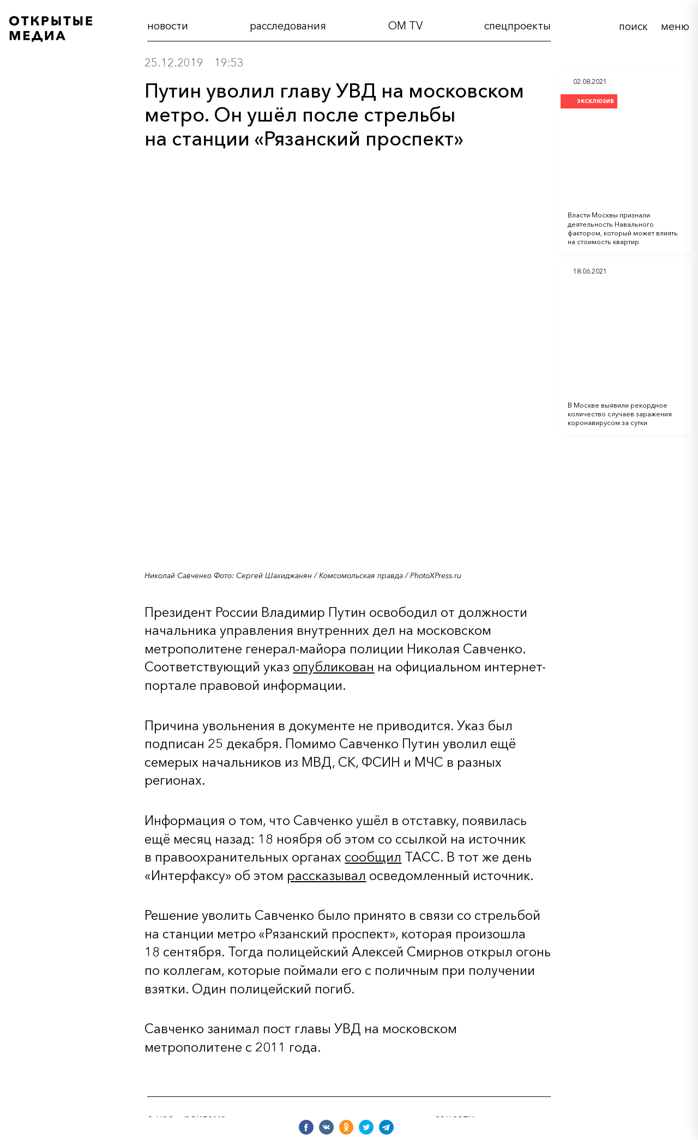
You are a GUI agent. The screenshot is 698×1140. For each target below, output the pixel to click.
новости (167, 26)
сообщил (373, 857)
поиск (633, 26)
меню (675, 26)
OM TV (405, 26)
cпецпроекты (517, 26)
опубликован (333, 667)
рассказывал (326, 875)
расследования (288, 26)
